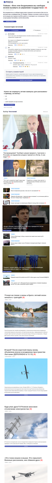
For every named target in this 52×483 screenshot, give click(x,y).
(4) (46, 8)
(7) (27, 228)
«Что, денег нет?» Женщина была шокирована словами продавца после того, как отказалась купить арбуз (29, 283)
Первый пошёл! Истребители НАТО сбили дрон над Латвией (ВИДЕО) (30, 277)
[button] (48, 2)
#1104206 (45, 47)
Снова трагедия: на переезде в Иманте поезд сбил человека (27, 203)
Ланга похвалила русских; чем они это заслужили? (24, 190)
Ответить (10, 45)
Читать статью (10, 21)
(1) (29, 197)
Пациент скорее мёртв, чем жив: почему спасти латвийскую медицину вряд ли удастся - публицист (23, 268)
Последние (15, 30)
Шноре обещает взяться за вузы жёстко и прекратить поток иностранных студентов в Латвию (23, 227)
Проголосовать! (9, 104)
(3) (45, 203)
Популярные (37, 30)
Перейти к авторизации (26, 80)
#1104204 (45, 56)
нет (6, 99)
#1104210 (45, 33)
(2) (39, 190)
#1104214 (45, 62)
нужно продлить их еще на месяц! (14, 101)
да (6, 96)
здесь (14, 77)
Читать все (45, 111)
